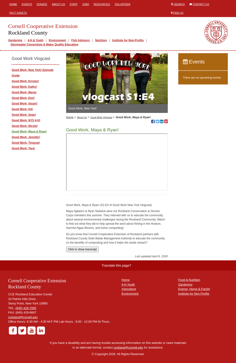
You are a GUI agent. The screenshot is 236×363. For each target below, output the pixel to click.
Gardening (15, 40)
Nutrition (101, 40)
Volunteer (122, 4)
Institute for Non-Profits (128, 40)
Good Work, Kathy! (24, 86)
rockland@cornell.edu (23, 317)
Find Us (178, 12)
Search (179, 4)
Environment (57, 40)
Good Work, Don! (23, 98)
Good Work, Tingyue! (26, 142)
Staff (74, 4)
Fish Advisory (80, 40)
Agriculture (129, 289)
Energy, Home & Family (194, 289)
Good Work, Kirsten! (25, 81)
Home (13, 4)
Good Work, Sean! (24, 114)
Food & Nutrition (189, 280)
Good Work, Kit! (22, 109)
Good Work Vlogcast (101, 117)
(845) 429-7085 (25, 308)
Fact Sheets (18, 12)
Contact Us (201, 4)
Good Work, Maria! (24, 92)
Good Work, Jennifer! (26, 137)
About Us (58, 4)
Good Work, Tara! (23, 148)
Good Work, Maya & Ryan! (29, 131)
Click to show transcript (82, 249)
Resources (102, 4)
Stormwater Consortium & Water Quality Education (44, 44)
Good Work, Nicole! (25, 126)
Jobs (85, 4)
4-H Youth (128, 284)
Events (27, 4)
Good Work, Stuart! (24, 103)
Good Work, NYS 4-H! (26, 120)
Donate (42, 4)
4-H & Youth (35, 40)
